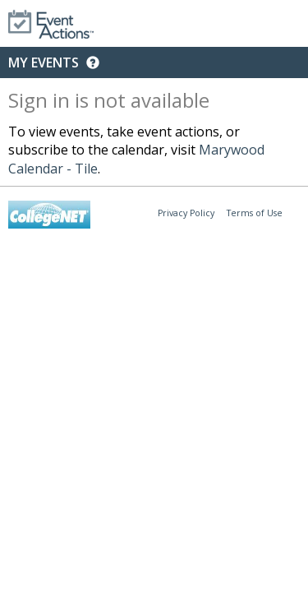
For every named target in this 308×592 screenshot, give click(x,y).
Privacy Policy (186, 213)
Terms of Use (254, 213)
